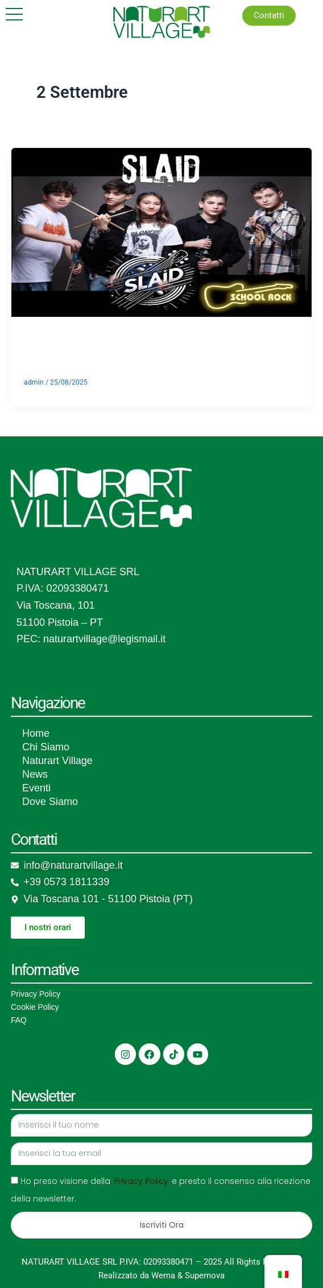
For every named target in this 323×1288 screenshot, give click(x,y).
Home (35, 733)
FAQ (19, 1020)
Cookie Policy (35, 1007)
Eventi (36, 788)
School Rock (101, 345)
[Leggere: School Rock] (161, 231)
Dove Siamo (50, 801)
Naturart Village (57, 760)
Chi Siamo (45, 747)
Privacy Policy (35, 993)
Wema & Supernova (188, 1275)
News (35, 774)
